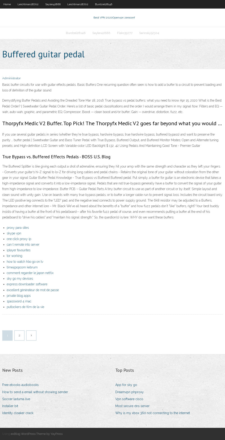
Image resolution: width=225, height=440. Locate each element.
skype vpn (14, 233)
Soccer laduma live (16, 399)
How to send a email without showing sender (35, 392)
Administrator (11, 78)
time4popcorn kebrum (22, 267)
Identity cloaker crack (17, 413)
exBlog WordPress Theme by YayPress (37, 433)
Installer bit (10, 406)
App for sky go (126, 385)
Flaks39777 (124, 33)
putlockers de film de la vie (25, 307)
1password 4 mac (19, 301)
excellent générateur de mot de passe (33, 290)
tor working (14, 256)
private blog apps (19, 295)
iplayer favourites (18, 250)
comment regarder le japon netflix (30, 273)
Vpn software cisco (129, 399)
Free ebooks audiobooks (20, 385)
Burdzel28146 (103, 4)
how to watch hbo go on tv (25, 261)
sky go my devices (20, 278)
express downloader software (27, 284)
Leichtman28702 (28, 4)
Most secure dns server (132, 406)
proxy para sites (18, 227)
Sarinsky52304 (149, 33)
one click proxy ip (19, 239)
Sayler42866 (53, 4)
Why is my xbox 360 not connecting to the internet (152, 413)
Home (7, 4)
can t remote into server (23, 244)
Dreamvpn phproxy (129, 392)
